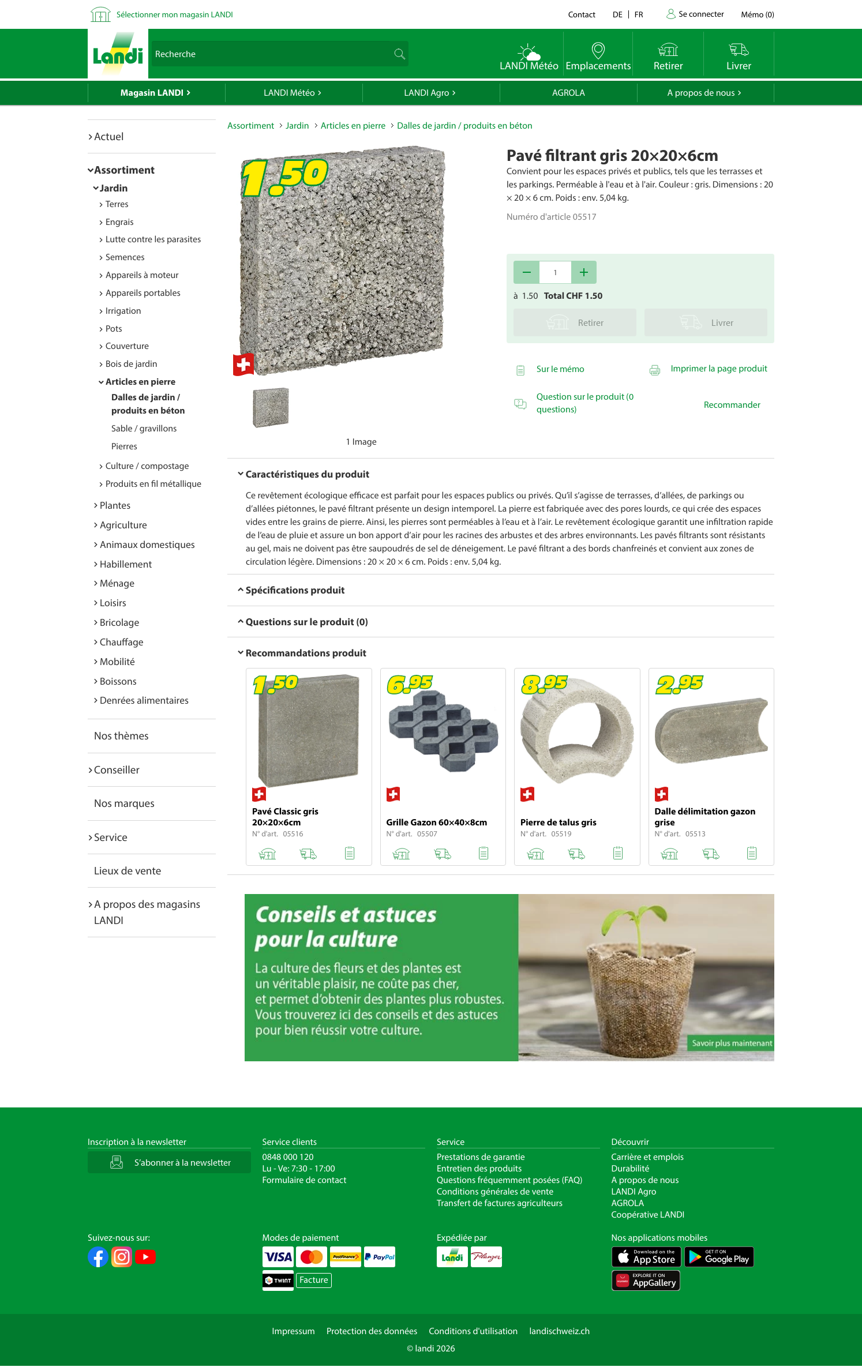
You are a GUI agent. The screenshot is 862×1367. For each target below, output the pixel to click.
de (618, 14)
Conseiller (117, 769)
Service (111, 837)
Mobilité (117, 661)
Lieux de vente (127, 870)
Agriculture (123, 524)
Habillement (126, 563)
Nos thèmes (121, 735)
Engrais (120, 222)
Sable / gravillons (144, 428)
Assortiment (124, 169)
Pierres (124, 446)
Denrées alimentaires (144, 700)
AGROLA (568, 93)
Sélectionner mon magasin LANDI (175, 14)
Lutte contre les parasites (153, 239)
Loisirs (113, 602)
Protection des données (372, 1331)
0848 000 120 (288, 1157)
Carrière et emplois (648, 1157)
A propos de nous (700, 93)
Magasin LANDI (152, 93)
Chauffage (122, 641)
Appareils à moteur (142, 275)
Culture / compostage (147, 466)
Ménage (117, 582)
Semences (125, 257)
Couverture (127, 346)
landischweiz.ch (560, 1331)
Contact (581, 14)
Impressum (293, 1331)
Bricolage (119, 622)
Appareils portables (143, 293)
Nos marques (124, 803)
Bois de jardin (132, 364)
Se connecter (701, 13)
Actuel (108, 136)
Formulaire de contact (305, 1180)
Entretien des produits (479, 1168)
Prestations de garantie (481, 1157)
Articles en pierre (140, 382)
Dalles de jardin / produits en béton (465, 126)
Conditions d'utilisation (473, 1331)
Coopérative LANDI (648, 1214)
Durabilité (631, 1168)
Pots (114, 329)
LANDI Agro (426, 93)
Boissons (118, 681)
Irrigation (123, 311)
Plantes (115, 505)
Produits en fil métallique (153, 484)
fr (639, 14)
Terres (117, 204)
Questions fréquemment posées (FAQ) (510, 1180)
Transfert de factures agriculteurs (500, 1203)
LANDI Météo (289, 93)
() (757, 14)
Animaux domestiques (147, 544)
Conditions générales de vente (495, 1191)
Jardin (114, 187)
